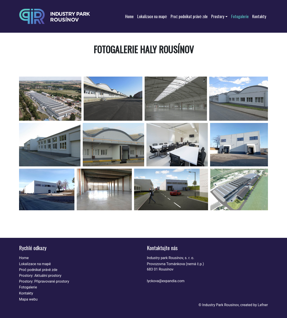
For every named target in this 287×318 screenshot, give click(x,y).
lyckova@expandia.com (166, 281)
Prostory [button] (217, 16)
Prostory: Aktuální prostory (40, 275)
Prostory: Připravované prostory (44, 281)
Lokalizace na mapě (152, 16)
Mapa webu (28, 299)
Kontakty (259, 16)
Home (129, 16)
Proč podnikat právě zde (189, 16)
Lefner (263, 305)
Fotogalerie (240, 16)
